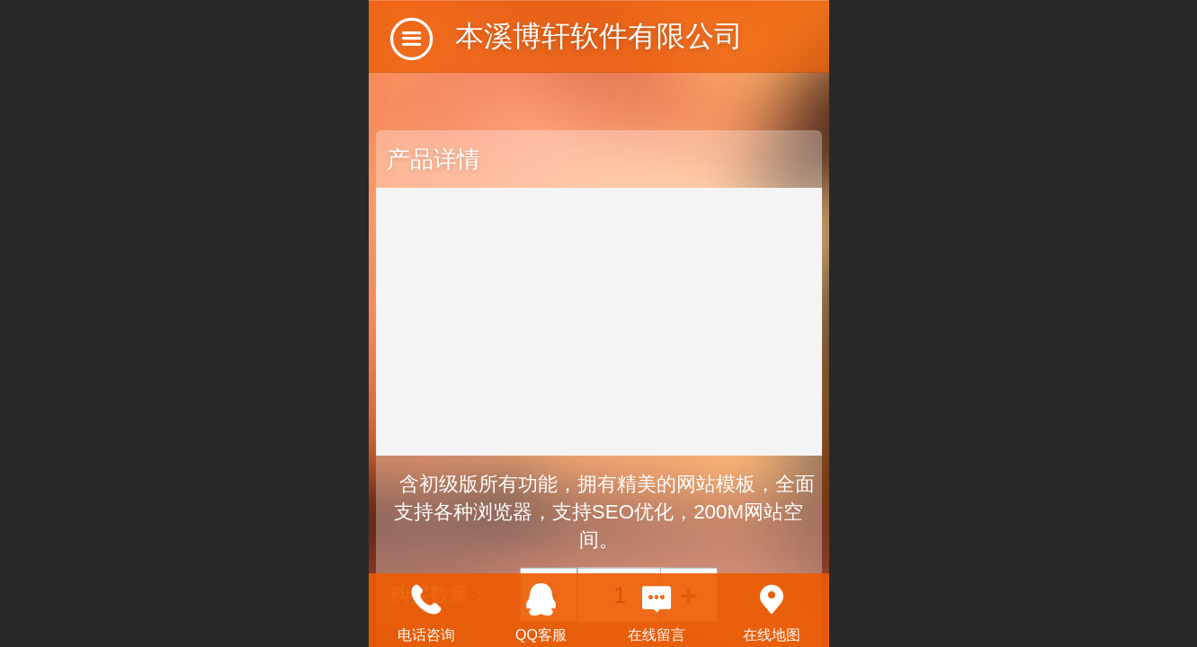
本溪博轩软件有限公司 (599, 36)
